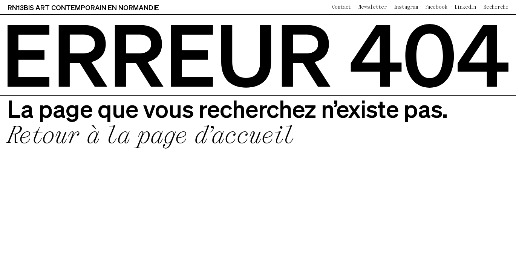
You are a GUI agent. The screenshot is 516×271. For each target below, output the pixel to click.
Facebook (436, 7)
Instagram (406, 7)
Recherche (496, 7)
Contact (341, 7)
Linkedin (465, 7)
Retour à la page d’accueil (151, 137)
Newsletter (372, 7)
